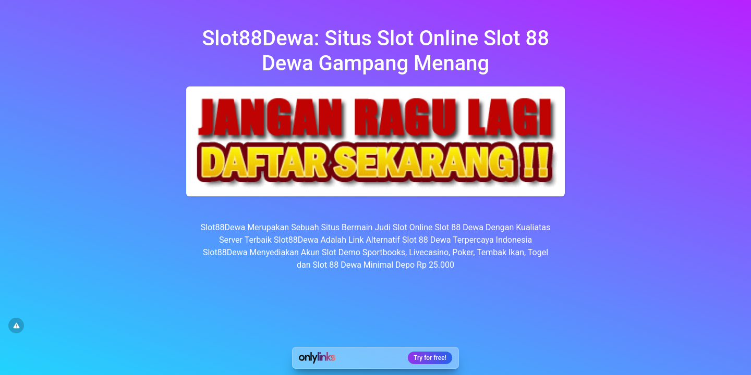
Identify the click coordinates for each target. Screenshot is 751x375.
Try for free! (430, 357)
